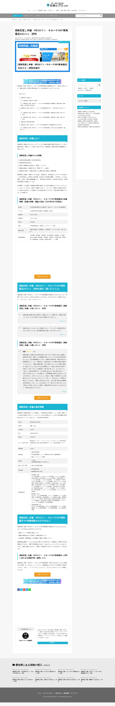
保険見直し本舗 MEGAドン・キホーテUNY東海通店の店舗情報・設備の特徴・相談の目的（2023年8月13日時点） (42, 104)
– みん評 (63, 392)
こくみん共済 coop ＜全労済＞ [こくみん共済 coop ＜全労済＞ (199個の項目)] (84, 115)
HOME (15, 19)
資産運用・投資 (42, 10)
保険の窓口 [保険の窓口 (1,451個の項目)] (85, 111)
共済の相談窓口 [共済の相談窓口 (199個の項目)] (96, 113)
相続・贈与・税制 (65, 10)
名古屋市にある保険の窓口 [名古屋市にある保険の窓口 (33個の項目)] (83, 124)
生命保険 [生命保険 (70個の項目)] (95, 119)
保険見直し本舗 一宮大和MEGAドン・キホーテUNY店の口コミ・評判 (23, 675)
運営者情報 (67, 696)
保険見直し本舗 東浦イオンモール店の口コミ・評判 (23, 683)
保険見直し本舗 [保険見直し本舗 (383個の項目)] (81, 113)
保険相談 (38, 15)
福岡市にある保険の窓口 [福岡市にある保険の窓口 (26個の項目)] (94, 126)
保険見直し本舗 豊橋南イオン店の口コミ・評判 (91, 683)
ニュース (34, 10)
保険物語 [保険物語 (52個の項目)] (80, 121)
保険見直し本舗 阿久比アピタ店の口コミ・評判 (68, 683)
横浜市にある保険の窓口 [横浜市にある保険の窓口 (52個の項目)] (88, 121)
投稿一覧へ (52, 645)
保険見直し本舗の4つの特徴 (28, 100)
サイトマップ (76, 696)
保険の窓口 (18, 39)
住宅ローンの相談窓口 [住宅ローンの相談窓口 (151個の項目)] (82, 117)
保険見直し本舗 (53, 15)
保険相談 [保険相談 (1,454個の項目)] (80, 111)
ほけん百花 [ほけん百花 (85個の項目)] (89, 119)
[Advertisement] (28, 612)
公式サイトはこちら (42, 276)
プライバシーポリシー (47, 696)
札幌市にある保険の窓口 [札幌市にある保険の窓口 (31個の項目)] (83, 126)
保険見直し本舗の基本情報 (26, 122)
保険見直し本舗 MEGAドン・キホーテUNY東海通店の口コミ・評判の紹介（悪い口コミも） (42, 109)
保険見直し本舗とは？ (25, 98)
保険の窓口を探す (27, 19)
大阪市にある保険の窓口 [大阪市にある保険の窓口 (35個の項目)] (93, 123)
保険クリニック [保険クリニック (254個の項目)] (89, 113)
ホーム (29, 10)
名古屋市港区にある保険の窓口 (50, 39)
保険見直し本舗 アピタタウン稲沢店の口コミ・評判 (46, 675)
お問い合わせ (59, 696)
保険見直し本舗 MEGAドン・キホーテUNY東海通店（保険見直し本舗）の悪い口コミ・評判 (42, 118)
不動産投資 (26, 15)
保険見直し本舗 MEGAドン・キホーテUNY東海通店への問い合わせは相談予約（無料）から (42, 128)
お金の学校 (74, 10)
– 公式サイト (62, 322)
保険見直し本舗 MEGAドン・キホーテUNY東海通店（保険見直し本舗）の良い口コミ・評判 (42, 113)
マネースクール (45, 15)
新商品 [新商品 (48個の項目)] (95, 121)
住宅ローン (51, 10)
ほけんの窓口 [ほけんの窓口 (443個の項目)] (91, 111)
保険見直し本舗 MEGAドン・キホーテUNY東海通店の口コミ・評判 (48, 19)
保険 (57, 10)
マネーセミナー (82, 10)
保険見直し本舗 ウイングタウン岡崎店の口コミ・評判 (68, 675)
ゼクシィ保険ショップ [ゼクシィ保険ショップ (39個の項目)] (82, 123)
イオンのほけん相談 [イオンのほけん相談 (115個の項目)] (82, 119)
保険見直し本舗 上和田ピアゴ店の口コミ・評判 (46, 683)
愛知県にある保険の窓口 (46, 38)
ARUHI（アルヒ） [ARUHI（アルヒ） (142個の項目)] (92, 117)
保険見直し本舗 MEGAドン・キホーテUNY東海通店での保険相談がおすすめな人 (40, 125)
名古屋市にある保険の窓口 (38, 39)
